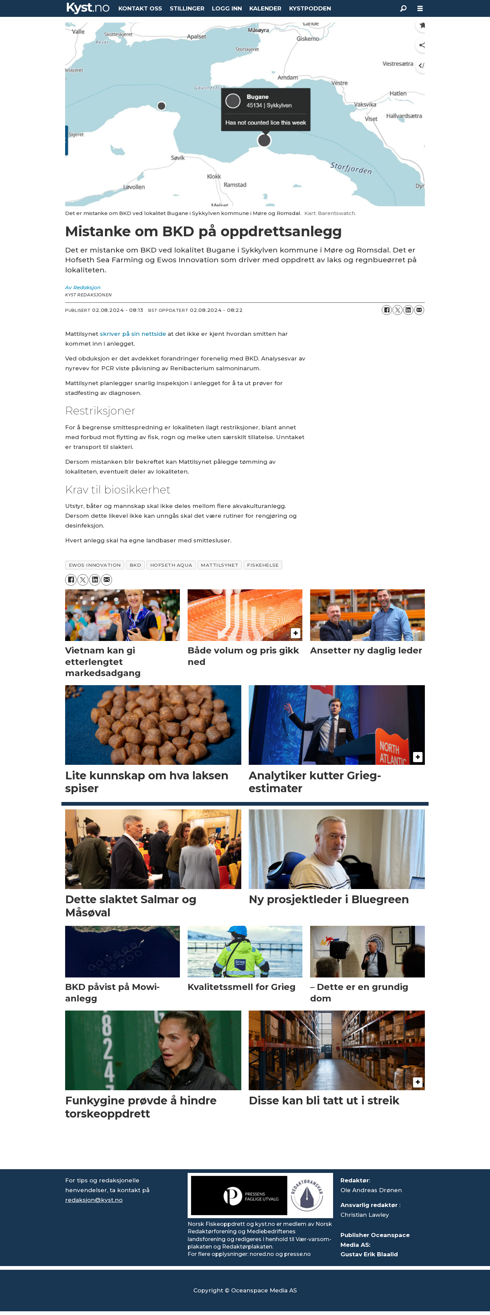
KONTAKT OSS (140, 8)
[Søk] (403, 8)
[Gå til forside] (88, 8)
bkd (135, 565)
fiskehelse (262, 565)
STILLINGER (187, 8)
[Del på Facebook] (387, 310)
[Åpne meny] (420, 8)
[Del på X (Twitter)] (397, 310)
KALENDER (265, 8)
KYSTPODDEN (310, 8)
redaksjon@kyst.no (94, 1200)
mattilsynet (219, 565)
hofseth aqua (171, 565)
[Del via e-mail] (419, 310)
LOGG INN (227, 8)
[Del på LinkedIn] (408, 310)
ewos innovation (95, 565)
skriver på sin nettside (133, 333)
